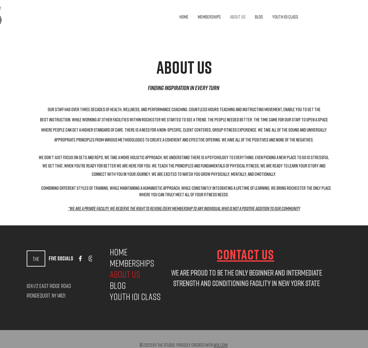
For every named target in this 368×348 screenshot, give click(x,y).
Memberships (128, 263)
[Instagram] (91, 258)
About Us (125, 274)
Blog (118, 285)
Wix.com (221, 345)
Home (118, 252)
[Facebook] (80, 258)
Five (53, 258)
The (36, 258)
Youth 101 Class (128, 296)
